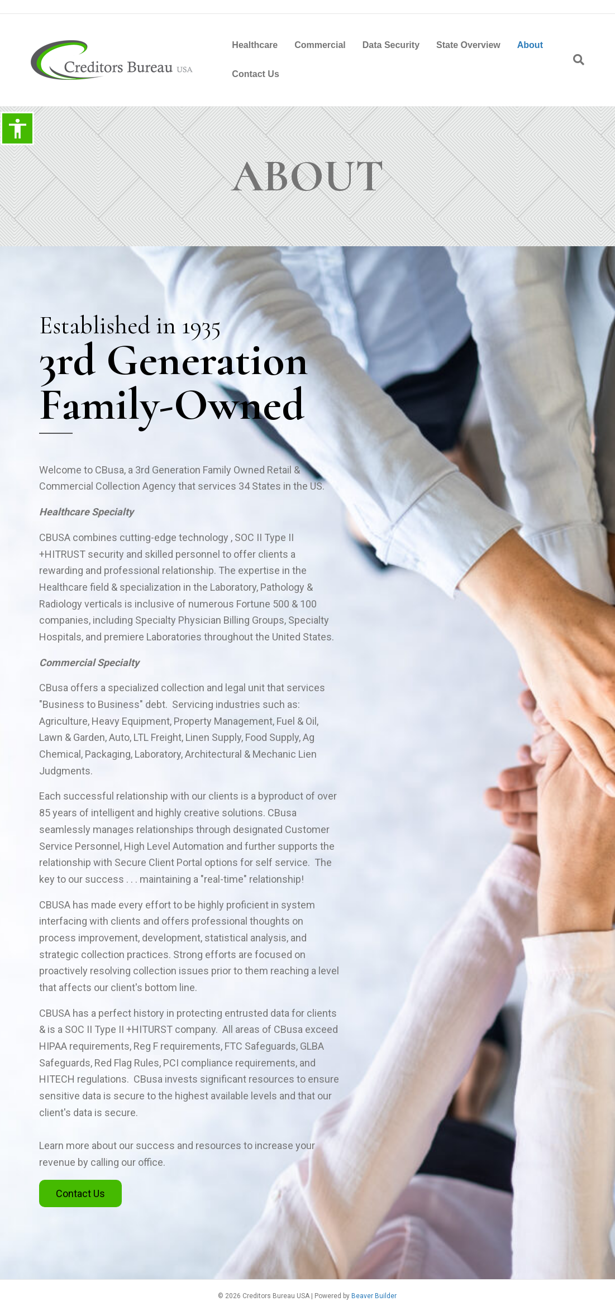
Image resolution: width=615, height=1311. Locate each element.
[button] (80, 1194)
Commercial (320, 45)
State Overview (468, 45)
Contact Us (255, 74)
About (530, 45)
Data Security (391, 45)
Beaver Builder (374, 1296)
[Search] (574, 60)
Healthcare (255, 45)
